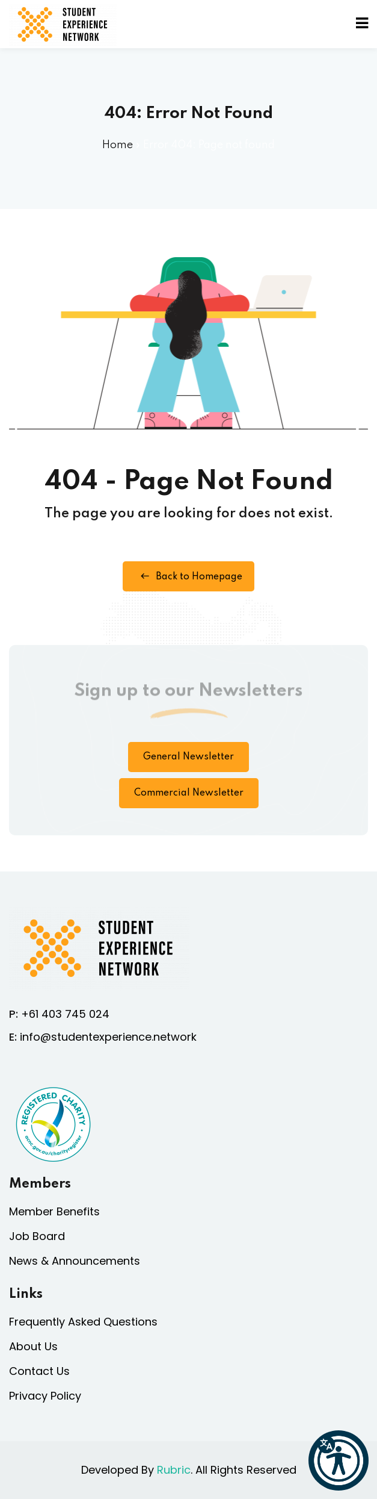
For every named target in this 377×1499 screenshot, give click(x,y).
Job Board (37, 1236)
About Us (33, 1346)
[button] (338, 1460)
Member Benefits (54, 1211)
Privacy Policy (45, 1395)
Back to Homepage (188, 576)
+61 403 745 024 (65, 1013)
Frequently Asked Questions (83, 1321)
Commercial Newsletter (189, 793)
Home (117, 145)
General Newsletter (188, 757)
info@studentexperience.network (108, 1036)
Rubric (174, 1469)
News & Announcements (74, 1260)
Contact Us (39, 1371)
